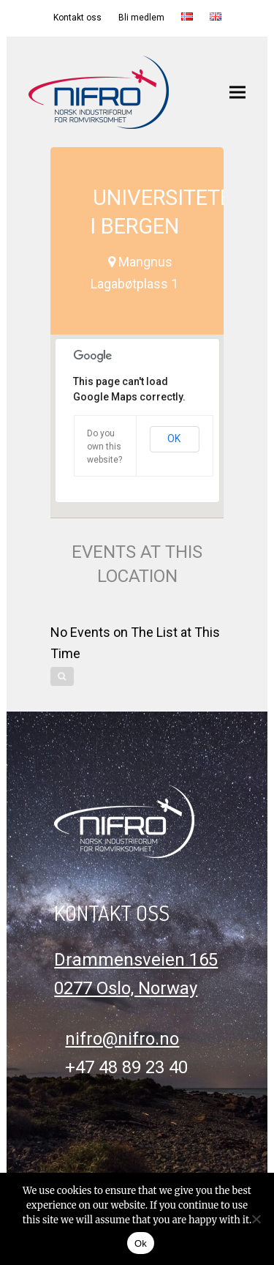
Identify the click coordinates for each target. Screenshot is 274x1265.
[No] (255, 1219)
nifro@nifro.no (122, 1039)
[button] (237, 92)
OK (173, 438)
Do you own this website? (104, 446)
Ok (140, 1243)
